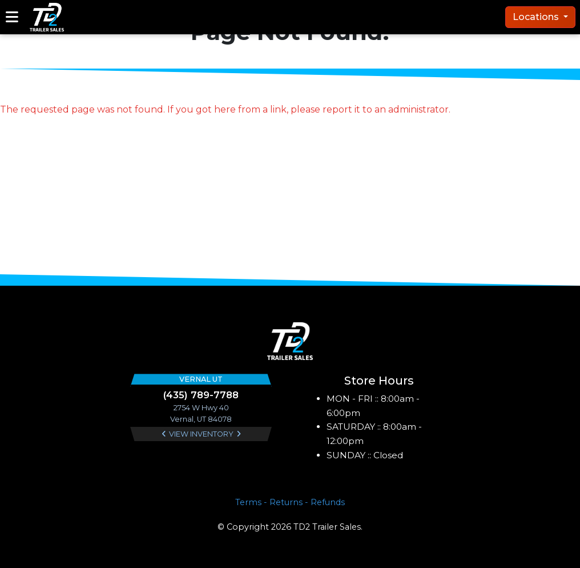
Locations (537, 16)
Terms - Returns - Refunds (290, 502)
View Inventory (201, 434)
